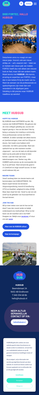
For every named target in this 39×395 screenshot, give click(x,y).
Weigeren (19, 386)
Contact (28, 3)
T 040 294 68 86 (19, 295)
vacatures (24, 216)
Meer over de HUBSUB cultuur (16, 227)
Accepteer (19, 380)
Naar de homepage (12, 234)
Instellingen (19, 375)
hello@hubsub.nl (19, 298)
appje (11, 219)
